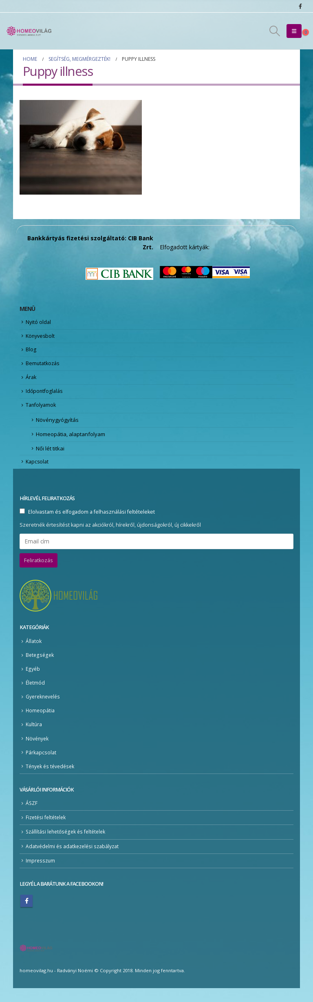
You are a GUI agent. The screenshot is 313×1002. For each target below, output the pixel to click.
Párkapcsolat (41, 764)
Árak (31, 382)
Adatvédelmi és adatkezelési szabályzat (74, 859)
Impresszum (41, 874)
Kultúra (34, 736)
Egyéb (33, 679)
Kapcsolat (38, 471)
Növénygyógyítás (57, 427)
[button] (275, 31)
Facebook (26, 915)
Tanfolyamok (42, 412)
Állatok (34, 651)
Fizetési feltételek (47, 830)
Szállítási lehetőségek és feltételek (68, 845)
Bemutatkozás (44, 367)
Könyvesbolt (41, 337)
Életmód (36, 694)
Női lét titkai (50, 457)
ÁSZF (32, 816)
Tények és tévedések (51, 778)
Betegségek (40, 665)
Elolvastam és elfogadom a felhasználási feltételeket (91, 522)
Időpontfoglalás (45, 397)
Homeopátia (40, 722)
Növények (38, 750)
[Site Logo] (29, 31)
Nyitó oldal (39, 322)
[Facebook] (300, 6)
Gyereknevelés (44, 708)
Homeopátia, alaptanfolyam (70, 442)
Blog (31, 352)
